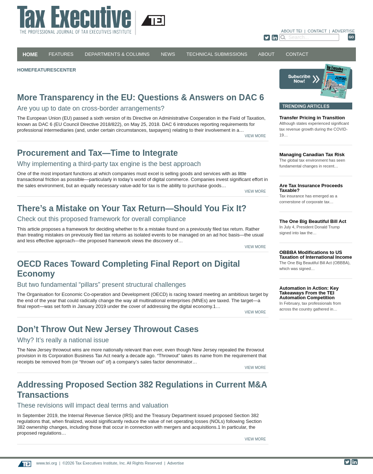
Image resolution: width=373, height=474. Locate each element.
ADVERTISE (343, 31)
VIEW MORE (255, 136)
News (168, 54)
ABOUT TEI (291, 31)
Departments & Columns (117, 54)
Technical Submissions (216, 54)
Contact (297, 54)
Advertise (175, 463)
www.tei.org (46, 463)
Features (60, 54)
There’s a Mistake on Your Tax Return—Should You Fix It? (132, 213)
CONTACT (317, 31)
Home (30, 54)
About (266, 54)
